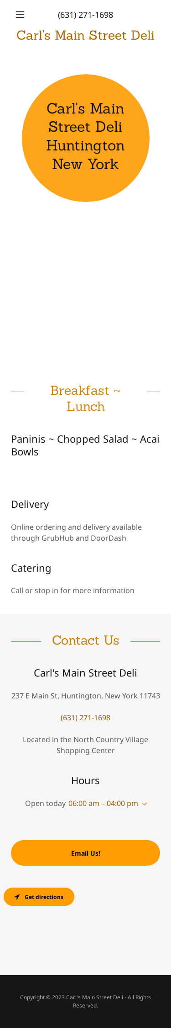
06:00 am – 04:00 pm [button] (103, 803)
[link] (85, 35)
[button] (22, 14)
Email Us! (85, 853)
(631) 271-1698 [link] (85, 14)
